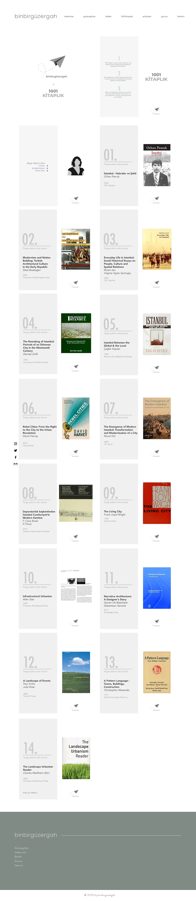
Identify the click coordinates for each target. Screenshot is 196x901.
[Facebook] (16, 457)
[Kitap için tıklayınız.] (40, 792)
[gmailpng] (16, 464)
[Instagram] (16, 444)
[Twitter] (16, 450)
